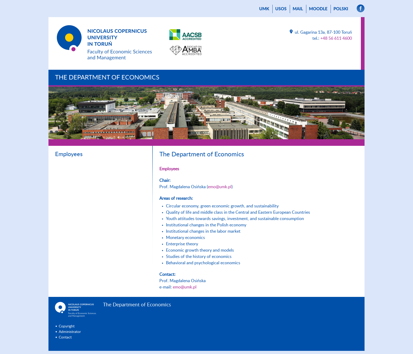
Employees (69, 154)
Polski (340, 9)
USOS (281, 9)
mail (298, 9)
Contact (65, 337)
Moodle (318, 9)
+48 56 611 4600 (336, 38)
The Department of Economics (107, 77)
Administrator (70, 332)
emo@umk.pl (220, 187)
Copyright (67, 326)
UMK (264, 9)
